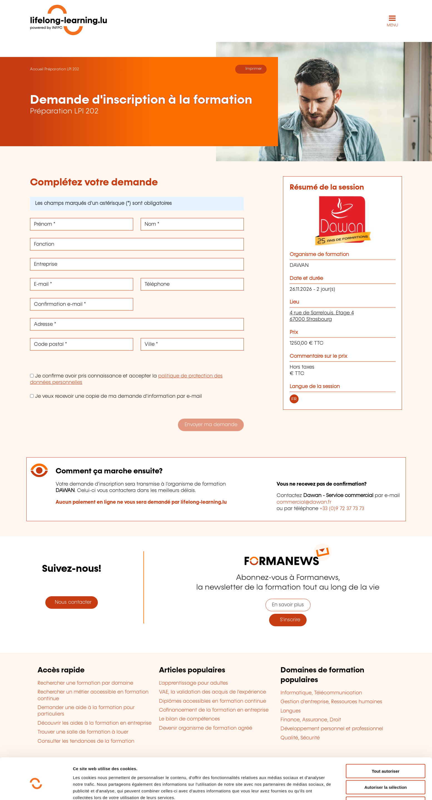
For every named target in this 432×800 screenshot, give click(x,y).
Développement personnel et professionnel (331, 728)
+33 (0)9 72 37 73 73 (342, 508)
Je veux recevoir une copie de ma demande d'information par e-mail (116, 396)
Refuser (385, 777)
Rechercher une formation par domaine (85, 682)
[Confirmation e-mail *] (81, 304)
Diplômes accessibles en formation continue (212, 701)
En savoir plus (288, 604)
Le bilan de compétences (189, 719)
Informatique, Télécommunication (321, 692)
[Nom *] (192, 224)
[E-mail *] (81, 284)
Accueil (36, 69)
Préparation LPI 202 (61, 69)
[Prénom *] (81, 224)
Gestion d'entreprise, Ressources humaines (331, 701)
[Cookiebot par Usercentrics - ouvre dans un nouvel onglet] (36, 789)
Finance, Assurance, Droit (310, 719)
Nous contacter (71, 602)
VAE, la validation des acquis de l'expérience (212, 691)
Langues (290, 710)
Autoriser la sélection (385, 761)
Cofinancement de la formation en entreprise (214, 709)
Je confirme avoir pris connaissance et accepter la (126, 379)
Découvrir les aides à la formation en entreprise (95, 723)
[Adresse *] (137, 324)
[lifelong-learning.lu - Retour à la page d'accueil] (68, 21)
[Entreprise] (137, 264)
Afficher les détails (306, 789)
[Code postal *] (81, 344)
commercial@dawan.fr (304, 502)
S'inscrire (288, 619)
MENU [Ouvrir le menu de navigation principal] (392, 25)
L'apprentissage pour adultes (193, 682)
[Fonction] (137, 244)
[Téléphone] (192, 284)
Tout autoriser (385, 744)
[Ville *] (192, 344)
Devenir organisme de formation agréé (205, 728)
